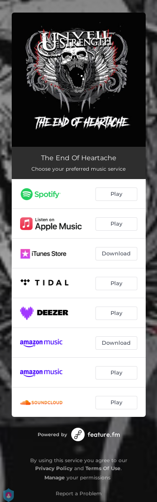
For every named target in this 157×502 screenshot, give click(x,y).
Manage (54, 477)
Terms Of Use (103, 468)
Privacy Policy (53, 468)
